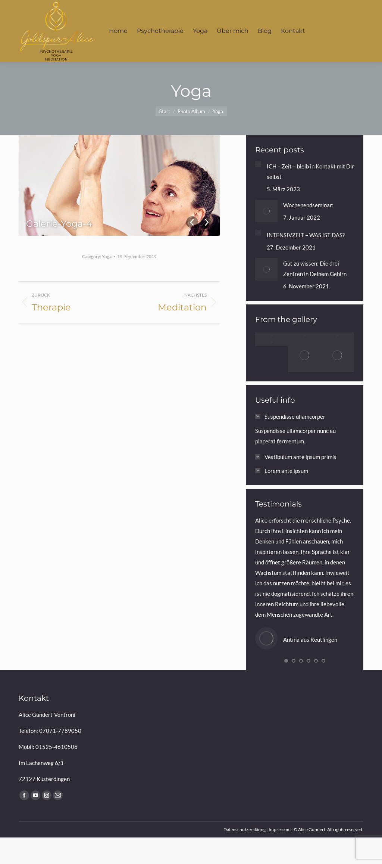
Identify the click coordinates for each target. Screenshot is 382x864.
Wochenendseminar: (308, 205)
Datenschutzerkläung (244, 829)
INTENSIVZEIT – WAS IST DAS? (306, 235)
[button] (286, 661)
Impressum (280, 829)
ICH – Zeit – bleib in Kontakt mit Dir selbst (310, 171)
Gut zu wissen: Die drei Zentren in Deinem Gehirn (315, 268)
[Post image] (258, 164)
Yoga (107, 256)
